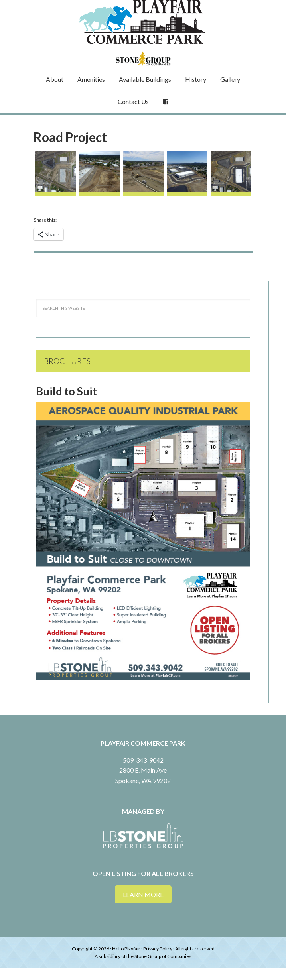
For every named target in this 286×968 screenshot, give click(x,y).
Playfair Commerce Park (143, 22)
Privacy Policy (157, 949)
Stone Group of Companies (162, 956)
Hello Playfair (126, 949)
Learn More (143, 894)
